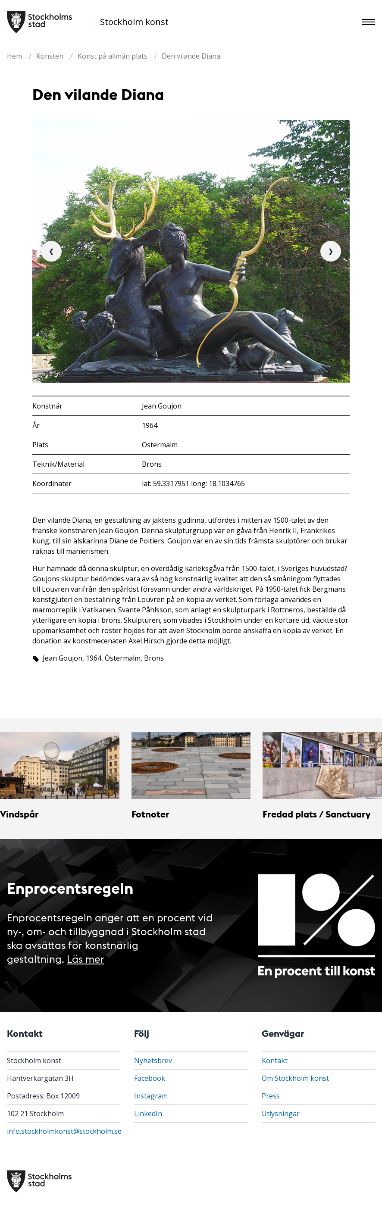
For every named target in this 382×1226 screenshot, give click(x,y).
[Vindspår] (59, 765)
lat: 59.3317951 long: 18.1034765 (193, 483)
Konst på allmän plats (112, 56)
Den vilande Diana (191, 56)
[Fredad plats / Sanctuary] (322, 765)
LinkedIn (148, 1113)
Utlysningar (281, 1113)
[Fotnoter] (191, 765)
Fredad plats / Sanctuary (316, 814)
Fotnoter (150, 814)
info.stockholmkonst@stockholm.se (64, 1131)
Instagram (151, 1096)
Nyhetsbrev (153, 1060)
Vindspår (19, 814)
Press (271, 1096)
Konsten (49, 56)
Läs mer (85, 958)
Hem (14, 56)
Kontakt (275, 1060)
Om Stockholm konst (295, 1078)
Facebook (149, 1078)
